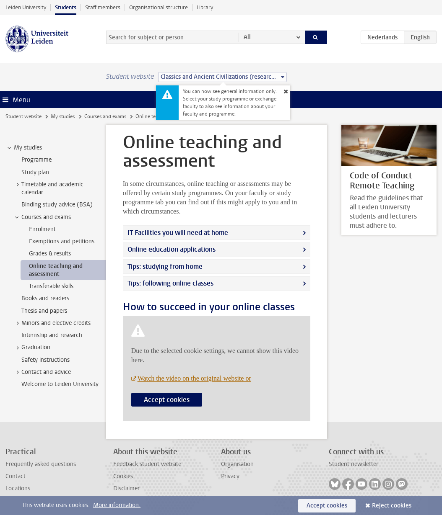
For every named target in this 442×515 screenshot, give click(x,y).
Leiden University (25, 7)
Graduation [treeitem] (31, 347)
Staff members (102, 7)
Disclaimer (126, 488)
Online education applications (171, 249)
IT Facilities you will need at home (177, 232)
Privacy (230, 476)
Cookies (123, 476)
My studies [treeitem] (24, 148)
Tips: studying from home (165, 266)
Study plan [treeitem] (35, 172)
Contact (15, 476)
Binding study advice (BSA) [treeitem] (57, 205)
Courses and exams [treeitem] (42, 217)
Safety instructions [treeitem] (45, 360)
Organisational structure (158, 7)
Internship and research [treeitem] (51, 335)
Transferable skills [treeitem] (51, 286)
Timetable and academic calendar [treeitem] (48, 188)
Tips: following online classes (170, 283)
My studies (63, 116)
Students (65, 7)
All (247, 37)
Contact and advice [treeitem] (42, 372)
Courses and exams (105, 116)
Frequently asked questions (40, 464)
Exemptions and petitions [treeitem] (61, 241)
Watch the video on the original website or (194, 378)
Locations (17, 488)
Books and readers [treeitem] (45, 298)
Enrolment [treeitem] (42, 229)
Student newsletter (353, 464)
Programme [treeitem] (36, 160)
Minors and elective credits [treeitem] (52, 323)
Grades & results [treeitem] (50, 254)
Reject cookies (391, 506)
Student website (23, 116)
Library (205, 7)
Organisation (237, 464)
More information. (116, 505)
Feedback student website (147, 464)
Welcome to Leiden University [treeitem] (60, 384)
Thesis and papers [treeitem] (44, 311)
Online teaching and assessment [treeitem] (56, 270)
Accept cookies (167, 399)
